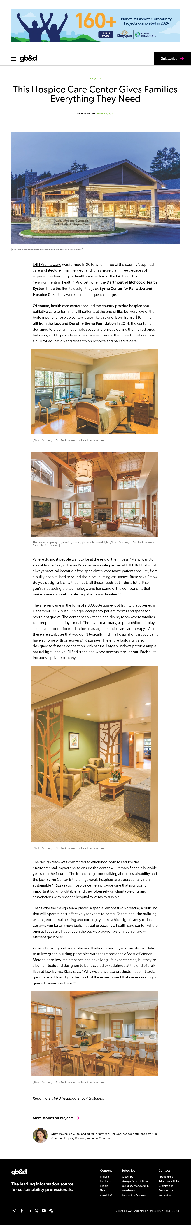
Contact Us (165, 1195)
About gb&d (166, 1176)
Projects (95, 79)
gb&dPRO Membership (135, 1186)
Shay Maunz (88, 114)
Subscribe (167, 61)
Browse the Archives (134, 1195)
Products (105, 1181)
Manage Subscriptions (135, 1181)
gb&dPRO (106, 1195)
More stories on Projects (53, 1118)
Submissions (166, 1186)
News (103, 1190)
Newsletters (129, 1190)
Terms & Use (166, 1190)
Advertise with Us (169, 1181)
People (104, 1186)
